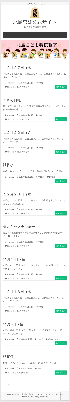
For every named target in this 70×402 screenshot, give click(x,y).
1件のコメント (55, 177)
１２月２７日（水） (19, 67)
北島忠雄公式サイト (35, 22)
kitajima (10, 83)
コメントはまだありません (18, 87)
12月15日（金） (16, 259)
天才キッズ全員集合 (19, 226)
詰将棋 (8, 165)
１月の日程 (12, 100)
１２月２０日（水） (19, 194)
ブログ (41, 83)
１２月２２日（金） (19, 132)
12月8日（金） (15, 324)
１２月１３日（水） (19, 291)
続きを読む (60, 87)
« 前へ (9, 384)
